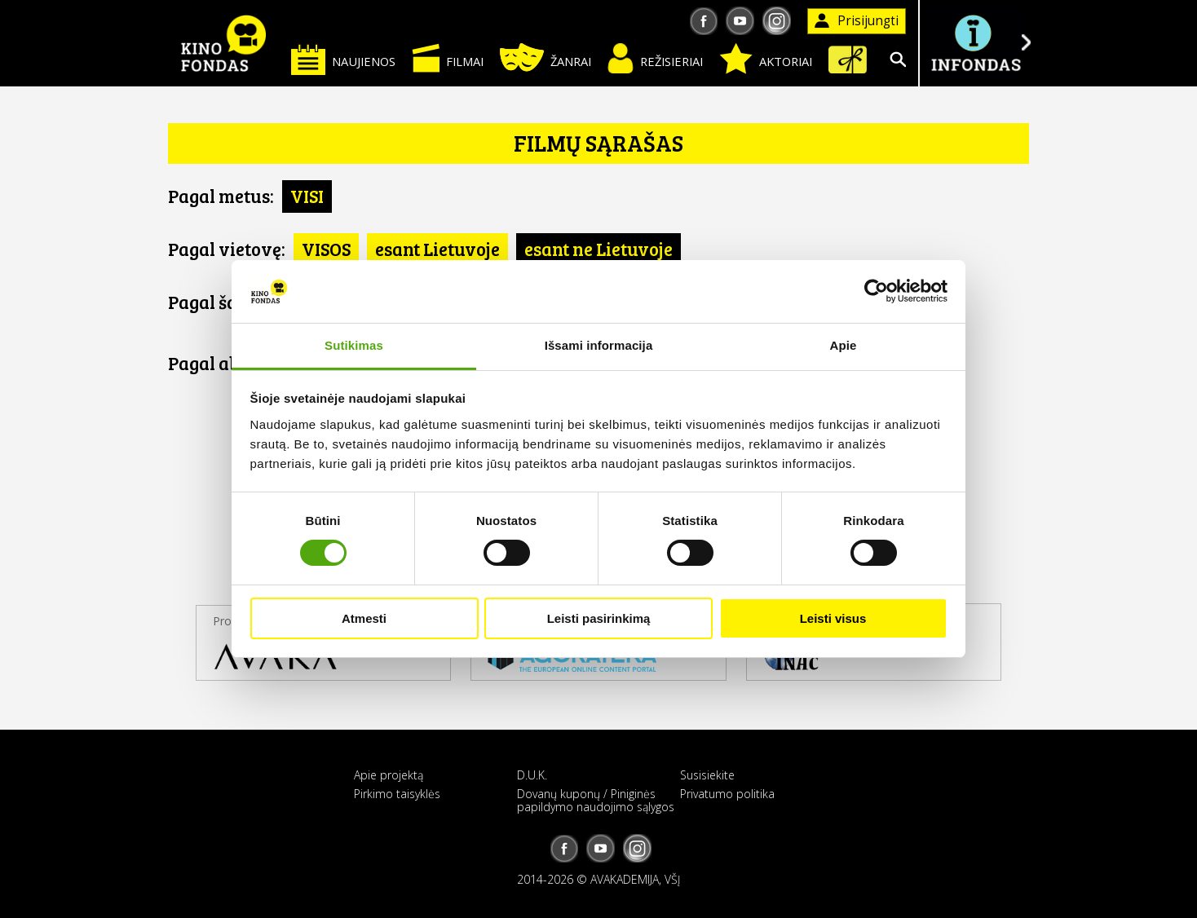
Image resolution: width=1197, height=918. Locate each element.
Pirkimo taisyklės (397, 793)
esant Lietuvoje (437, 248)
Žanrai (545, 57)
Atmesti (364, 618)
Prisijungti (857, 20)
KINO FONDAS (223, 43)
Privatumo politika (727, 793)
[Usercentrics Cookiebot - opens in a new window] (876, 291)
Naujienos (343, 59)
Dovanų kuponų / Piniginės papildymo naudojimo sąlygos (595, 800)
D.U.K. (532, 775)
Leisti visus (833, 618)
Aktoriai (765, 58)
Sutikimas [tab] (354, 345)
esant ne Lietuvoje (598, 248)
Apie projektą (388, 775)
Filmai (448, 58)
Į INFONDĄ (975, 43)
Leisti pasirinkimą (599, 618)
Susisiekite (707, 775)
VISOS (326, 248)
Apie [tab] (843, 345)
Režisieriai (655, 58)
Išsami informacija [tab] (599, 345)
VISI (307, 195)
